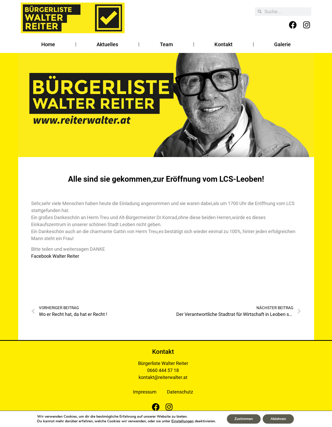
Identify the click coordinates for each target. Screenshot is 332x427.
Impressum (145, 392)
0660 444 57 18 (163, 370)
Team (166, 44)
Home (48, 44)
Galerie (282, 44)
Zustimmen (243, 418)
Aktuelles (107, 44)
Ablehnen (278, 418)
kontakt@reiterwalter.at (163, 377)
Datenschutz (180, 392)
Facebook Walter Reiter (55, 256)
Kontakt (223, 44)
